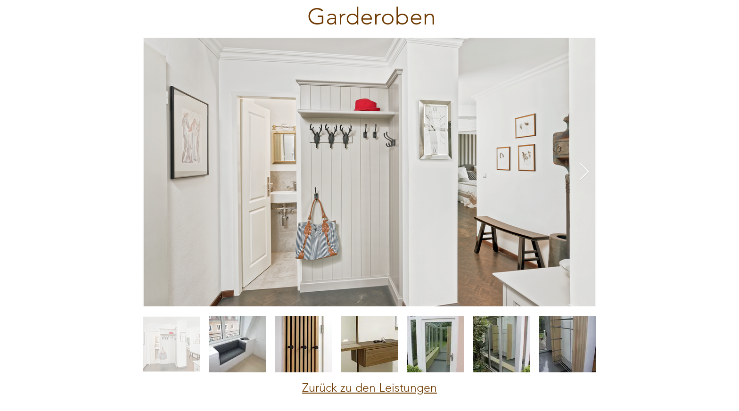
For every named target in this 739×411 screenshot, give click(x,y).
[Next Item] (584, 172)
